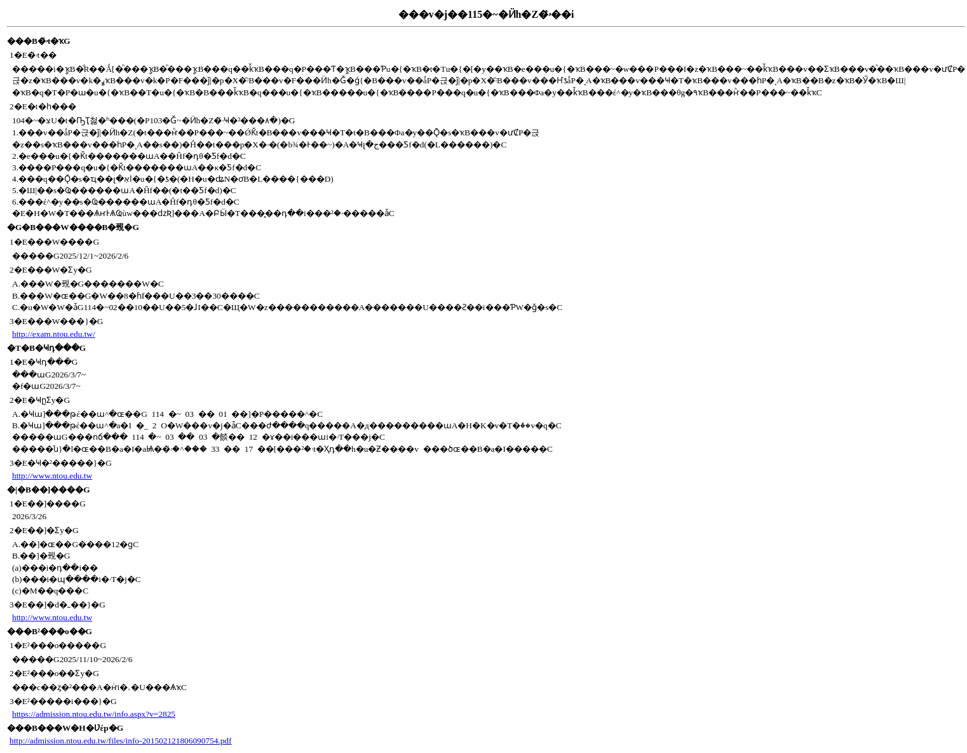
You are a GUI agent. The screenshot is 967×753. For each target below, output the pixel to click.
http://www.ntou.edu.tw (52, 475)
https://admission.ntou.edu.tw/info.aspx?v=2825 (93, 714)
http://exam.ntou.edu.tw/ (53, 334)
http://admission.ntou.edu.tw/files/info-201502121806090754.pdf (120, 740)
